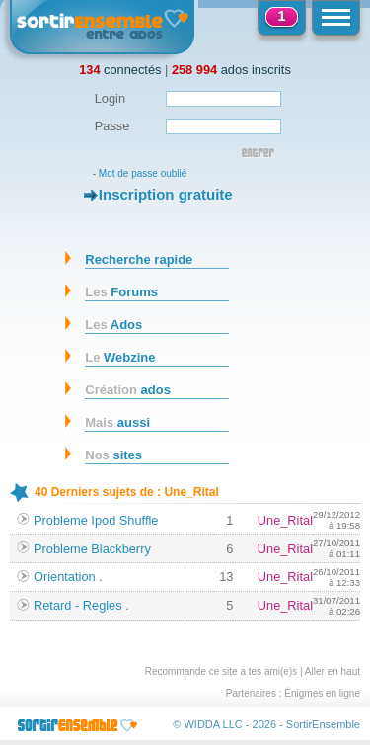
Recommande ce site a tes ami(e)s (221, 671)
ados (128, 389)
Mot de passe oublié (143, 173)
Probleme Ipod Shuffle (96, 520)
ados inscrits (231, 69)
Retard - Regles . (81, 605)
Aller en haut (332, 671)
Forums (121, 292)
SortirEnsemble (323, 724)
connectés (120, 69)
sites (113, 455)
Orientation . (68, 576)
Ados (113, 324)
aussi (117, 422)
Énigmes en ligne (322, 693)
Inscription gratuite (166, 194)
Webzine (120, 357)
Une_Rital (285, 520)
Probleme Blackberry (92, 548)
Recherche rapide (138, 259)
